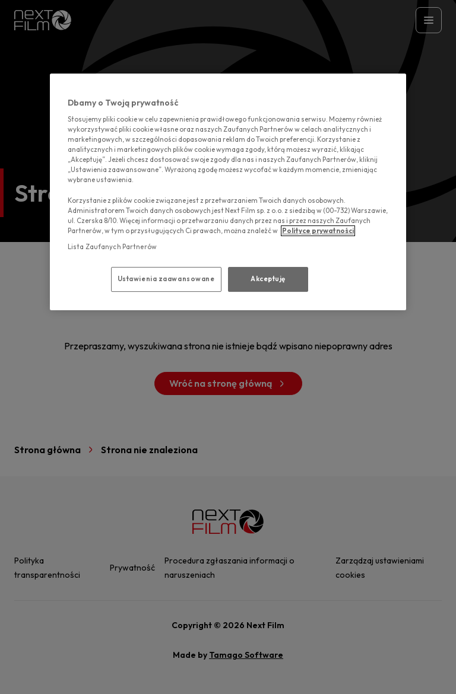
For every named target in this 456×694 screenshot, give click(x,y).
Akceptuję (268, 279)
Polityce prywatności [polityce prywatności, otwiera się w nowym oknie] (318, 231)
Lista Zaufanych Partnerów (112, 247)
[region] (228, 192)
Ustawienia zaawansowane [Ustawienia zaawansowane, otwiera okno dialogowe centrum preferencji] (166, 279)
